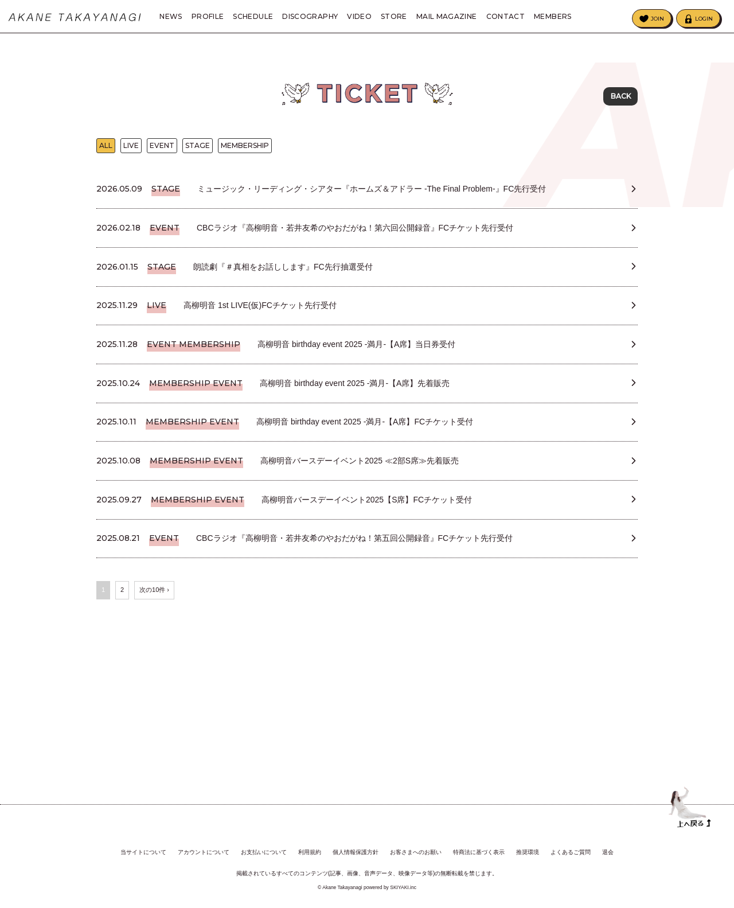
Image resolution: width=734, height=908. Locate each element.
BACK (621, 97)
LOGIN (704, 18)
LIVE (131, 155)
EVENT (162, 155)
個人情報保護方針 (355, 852)
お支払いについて (264, 852)
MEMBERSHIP (245, 155)
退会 (608, 852)
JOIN (657, 18)
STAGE (197, 155)
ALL (105, 155)
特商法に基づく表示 (479, 852)
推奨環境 (527, 852)
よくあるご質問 (570, 852)
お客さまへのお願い (416, 852)
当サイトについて (143, 852)
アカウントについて (203, 852)
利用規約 (309, 852)
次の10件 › (154, 705)
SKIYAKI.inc (403, 887)
